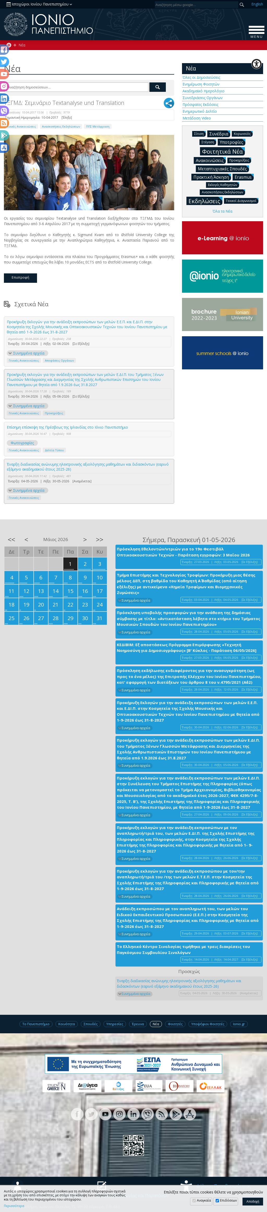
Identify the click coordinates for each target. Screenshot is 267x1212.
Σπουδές (91, 1024)
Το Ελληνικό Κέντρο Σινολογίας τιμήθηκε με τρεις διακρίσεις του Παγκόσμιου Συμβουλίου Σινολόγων (183, 949)
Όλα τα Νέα (222, 211)
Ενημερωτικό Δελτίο (200, 111)
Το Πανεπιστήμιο (36, 1024)
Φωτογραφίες (22, 442)
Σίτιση (200, 133)
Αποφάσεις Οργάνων (59, 360)
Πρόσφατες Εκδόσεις (200, 104)
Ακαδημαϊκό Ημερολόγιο (203, 90)
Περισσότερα (14, 1206)
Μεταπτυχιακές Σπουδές (223, 168)
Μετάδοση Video (197, 118)
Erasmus (244, 177)
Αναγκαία (204, 1200)
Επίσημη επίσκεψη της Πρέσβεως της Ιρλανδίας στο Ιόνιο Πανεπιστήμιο (67, 427)
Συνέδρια (219, 133)
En (257, 4)
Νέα (22, 45)
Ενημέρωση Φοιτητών (201, 84)
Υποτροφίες (232, 142)
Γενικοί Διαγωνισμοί (242, 200)
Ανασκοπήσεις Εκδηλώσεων (61, 126)
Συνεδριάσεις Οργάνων (203, 97)
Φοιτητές (175, 1024)
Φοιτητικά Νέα (223, 151)
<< (11, 539)
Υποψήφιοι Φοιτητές (207, 1024)
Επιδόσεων (228, 1200)
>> (99, 539)
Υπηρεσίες (114, 1024)
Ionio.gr (239, 1024)
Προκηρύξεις (54, 413)
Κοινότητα (66, 1024)
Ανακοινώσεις (211, 160)
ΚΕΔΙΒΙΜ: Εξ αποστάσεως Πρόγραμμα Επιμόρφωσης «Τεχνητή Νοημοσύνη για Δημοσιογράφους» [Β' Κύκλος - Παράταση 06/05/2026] (186, 647)
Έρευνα (138, 1024)
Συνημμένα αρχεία (28, 353)
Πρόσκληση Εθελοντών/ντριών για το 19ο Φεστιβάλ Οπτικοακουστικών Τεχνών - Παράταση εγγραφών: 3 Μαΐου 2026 (183, 551)
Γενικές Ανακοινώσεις (21, 126)
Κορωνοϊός (243, 133)
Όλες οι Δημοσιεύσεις (201, 77)
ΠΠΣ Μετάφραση (98, 126)
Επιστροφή (20, 277)
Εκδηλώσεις (205, 201)
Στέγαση (209, 141)
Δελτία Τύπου (54, 450)
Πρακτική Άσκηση (212, 177)
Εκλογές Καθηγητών (223, 184)
